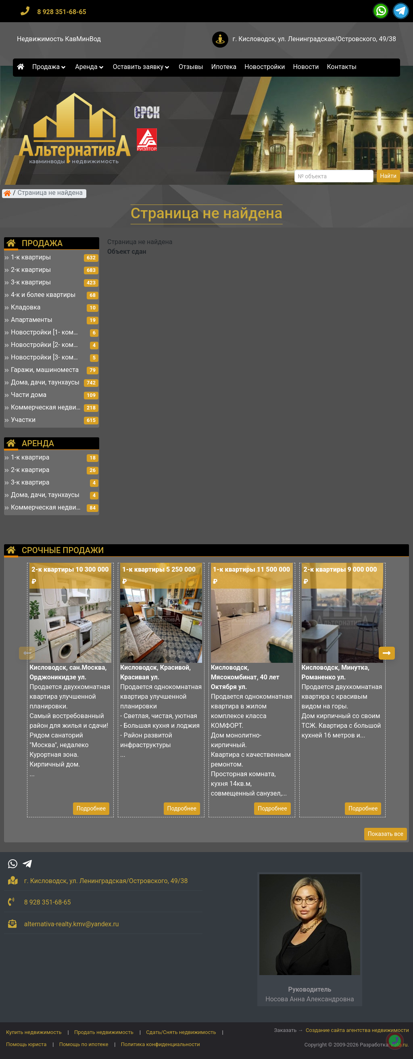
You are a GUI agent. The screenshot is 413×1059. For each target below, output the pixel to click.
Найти (388, 176)
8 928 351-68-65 (61, 12)
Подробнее (91, 808)
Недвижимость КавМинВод (59, 39)
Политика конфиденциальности (160, 1044)
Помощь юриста (26, 1044)
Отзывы (191, 67)
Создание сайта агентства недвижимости (357, 1030)
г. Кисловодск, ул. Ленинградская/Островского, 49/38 (314, 39)
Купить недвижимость (34, 1032)
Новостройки (264, 67)
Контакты (342, 67)
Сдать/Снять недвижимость (181, 1032)
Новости (306, 67)
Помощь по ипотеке (83, 1044)
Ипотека (224, 67)
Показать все (385, 834)
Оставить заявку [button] (142, 67)
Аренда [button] (89, 67)
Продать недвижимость (103, 1032)
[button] (387, 653)
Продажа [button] (49, 67)
